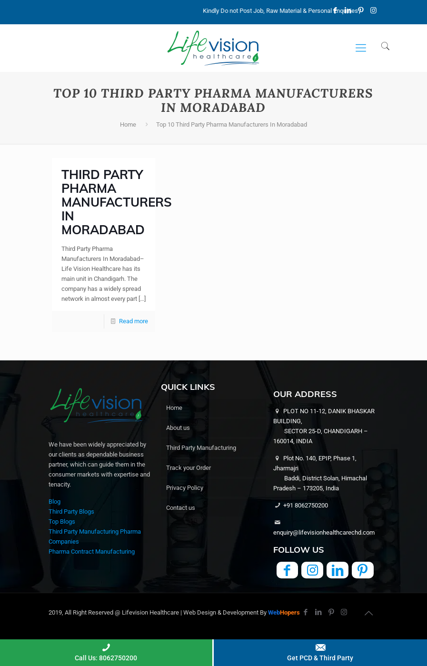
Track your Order (188, 467)
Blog (54, 501)
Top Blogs (62, 521)
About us (178, 427)
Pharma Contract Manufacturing (92, 551)
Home (128, 124)
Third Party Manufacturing (201, 447)
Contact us (180, 507)
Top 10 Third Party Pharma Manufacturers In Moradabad (231, 124)
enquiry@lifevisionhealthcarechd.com (324, 532)
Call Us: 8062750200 (106, 652)
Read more (133, 321)
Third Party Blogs (71, 511)
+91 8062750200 (305, 505)
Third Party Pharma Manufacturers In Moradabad (116, 202)
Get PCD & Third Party (320, 652)
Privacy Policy (184, 487)
